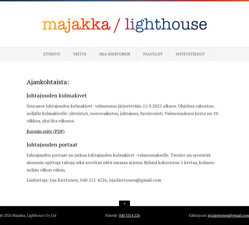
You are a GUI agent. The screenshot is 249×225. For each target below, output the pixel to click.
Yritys (79, 54)
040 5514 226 (129, 215)
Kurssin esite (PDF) (45, 131)
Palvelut (153, 54)
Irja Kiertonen (114, 54)
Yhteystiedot (190, 54)
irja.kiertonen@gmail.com (228, 215)
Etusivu (51, 54)
